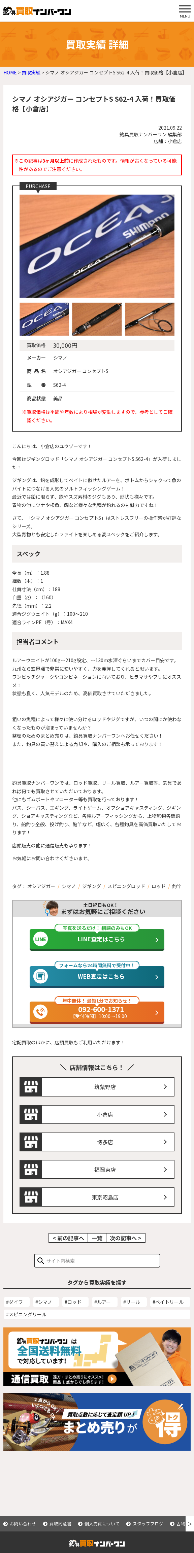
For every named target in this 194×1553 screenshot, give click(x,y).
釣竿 (177, 886)
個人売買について (102, 1523)
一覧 (97, 1249)
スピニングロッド (126, 886)
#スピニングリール (26, 1325)
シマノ (69, 886)
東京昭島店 (105, 1208)
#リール (131, 1312)
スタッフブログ (148, 1523)
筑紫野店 (105, 1098)
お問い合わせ (23, 1523)
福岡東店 (105, 1180)
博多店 (105, 1153)
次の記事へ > (125, 1249)
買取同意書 (60, 1523)
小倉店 (105, 1125)
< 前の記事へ (68, 1249)
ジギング (91, 886)
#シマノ (43, 1312)
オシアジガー (41, 886)
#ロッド (73, 1312)
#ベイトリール (168, 1312)
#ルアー (102, 1312)
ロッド (159, 886)
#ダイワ (14, 1312)
